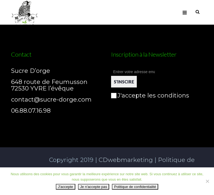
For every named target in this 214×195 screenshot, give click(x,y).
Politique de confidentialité (135, 187)
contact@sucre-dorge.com (51, 99)
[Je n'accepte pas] (207, 181)
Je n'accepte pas (93, 187)
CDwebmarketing (125, 160)
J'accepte (65, 187)
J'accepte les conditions (150, 95)
